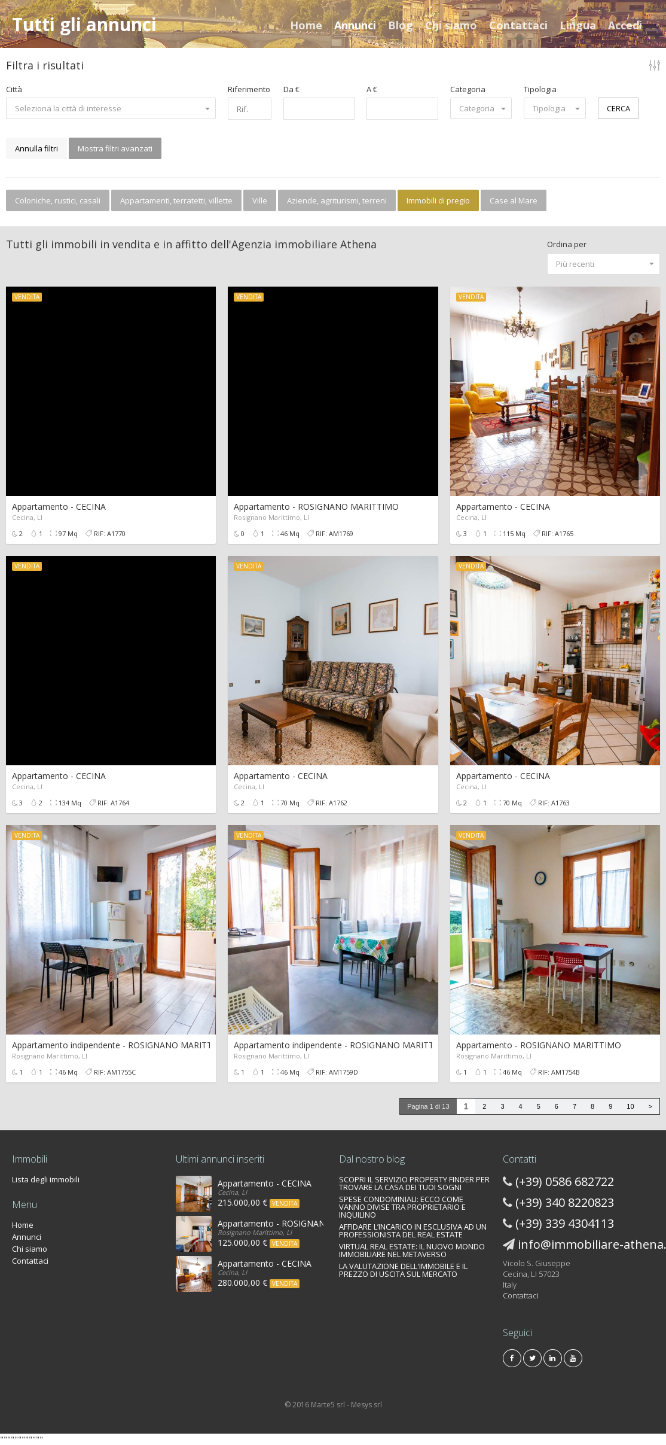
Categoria (467, 89)
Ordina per (566, 244)
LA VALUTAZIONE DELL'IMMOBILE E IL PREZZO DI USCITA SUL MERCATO (403, 1270)
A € (371, 89)
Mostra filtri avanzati (115, 148)
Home (306, 25)
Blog (400, 25)
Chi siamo (451, 25)
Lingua (578, 25)
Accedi (625, 25)
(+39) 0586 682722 (564, 1181)
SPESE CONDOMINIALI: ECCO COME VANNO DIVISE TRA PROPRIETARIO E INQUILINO (402, 1207)
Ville (259, 200)
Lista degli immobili (46, 1179)
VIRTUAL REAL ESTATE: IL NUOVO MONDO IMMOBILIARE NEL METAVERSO (412, 1250)
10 (630, 1106)
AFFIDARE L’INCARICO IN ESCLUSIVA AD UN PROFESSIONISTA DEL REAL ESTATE (413, 1230)
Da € (291, 89)
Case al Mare (513, 200)
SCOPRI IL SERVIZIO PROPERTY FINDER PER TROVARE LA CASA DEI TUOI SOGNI (414, 1183)
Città (14, 89)
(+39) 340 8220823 (564, 1202)
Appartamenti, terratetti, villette (176, 200)
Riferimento (249, 89)
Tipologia (540, 89)
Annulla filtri (36, 148)
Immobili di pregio (438, 200)
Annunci (355, 25)
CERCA (618, 108)
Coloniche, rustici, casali (57, 200)
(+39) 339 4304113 (564, 1223)
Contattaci (518, 25)
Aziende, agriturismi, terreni (337, 200)
